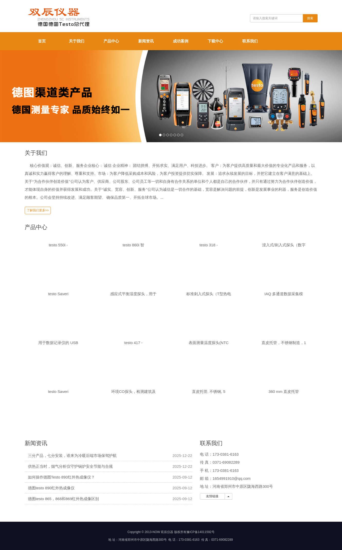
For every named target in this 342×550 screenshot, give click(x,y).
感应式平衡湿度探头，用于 (133, 294)
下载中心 (215, 41)
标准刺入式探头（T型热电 (208, 294)
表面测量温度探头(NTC (209, 342)
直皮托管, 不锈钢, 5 (208, 391)
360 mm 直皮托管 (284, 391)
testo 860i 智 (133, 245)
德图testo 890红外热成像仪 (51, 488)
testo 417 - (133, 342)
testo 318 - (208, 245)
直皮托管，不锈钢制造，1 (284, 342)
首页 (42, 41)
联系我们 (250, 41)
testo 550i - (58, 245)
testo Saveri (58, 294)
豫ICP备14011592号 (201, 532)
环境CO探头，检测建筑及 (133, 391)
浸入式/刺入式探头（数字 (284, 245)
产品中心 (111, 41)
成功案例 (180, 41)
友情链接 (212, 496)
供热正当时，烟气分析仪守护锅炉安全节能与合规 (70, 466)
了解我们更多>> (38, 210)
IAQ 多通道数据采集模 (283, 294)
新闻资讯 (146, 41)
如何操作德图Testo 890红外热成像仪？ (61, 477)
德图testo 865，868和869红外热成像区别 (63, 499)
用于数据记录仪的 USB (58, 342)
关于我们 (76, 41)
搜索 (310, 18)
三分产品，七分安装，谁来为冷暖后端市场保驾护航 (72, 455)
